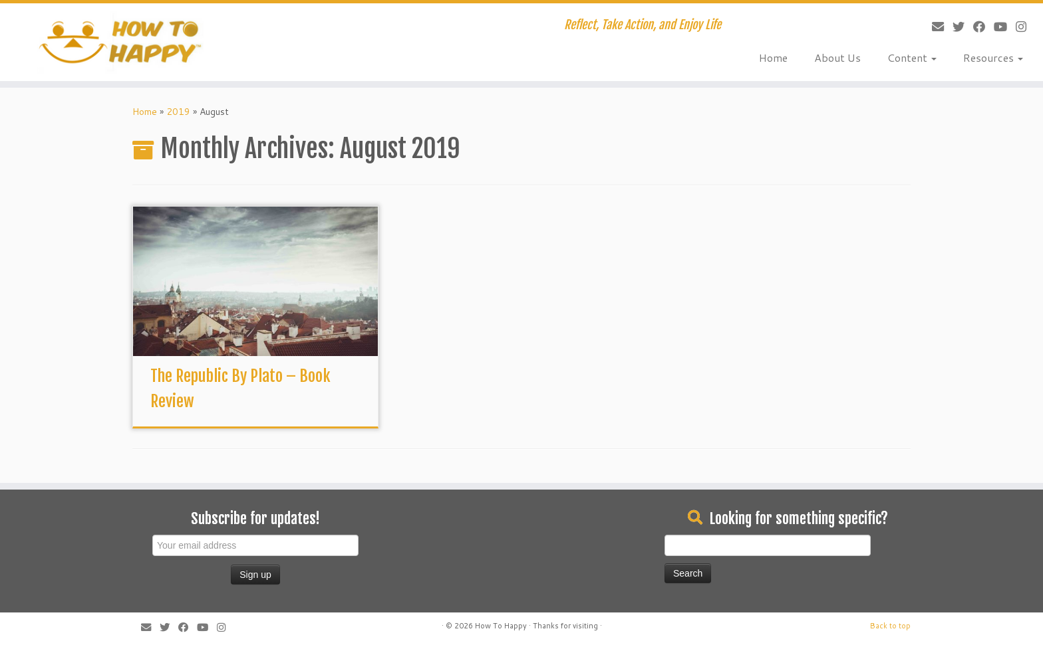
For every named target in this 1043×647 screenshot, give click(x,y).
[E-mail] (933, 26)
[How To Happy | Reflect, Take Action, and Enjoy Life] (120, 42)
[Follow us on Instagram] (1016, 26)
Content (912, 57)
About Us (837, 57)
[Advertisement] (474, 533)
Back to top (890, 625)
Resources (993, 57)
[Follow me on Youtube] (996, 26)
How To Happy (501, 625)
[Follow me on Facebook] (975, 26)
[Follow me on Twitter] (954, 26)
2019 (178, 111)
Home (773, 57)
